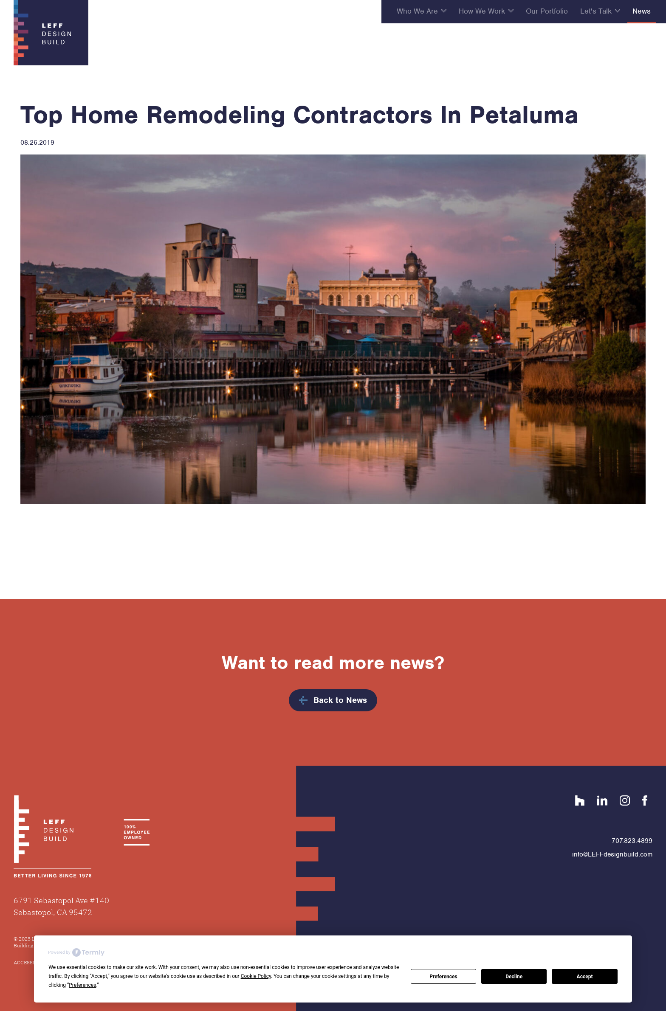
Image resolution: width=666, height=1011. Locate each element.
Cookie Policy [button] (256, 976)
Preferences (443, 977)
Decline (513, 977)
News (641, 11)
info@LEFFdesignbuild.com (612, 854)
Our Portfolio (547, 11)
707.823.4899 (632, 841)
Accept (585, 977)
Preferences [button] (82, 985)
